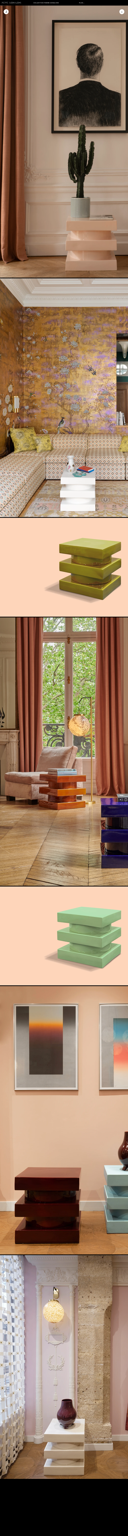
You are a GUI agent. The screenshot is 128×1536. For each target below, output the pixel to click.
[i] (6, 11)
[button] (46, 2)
